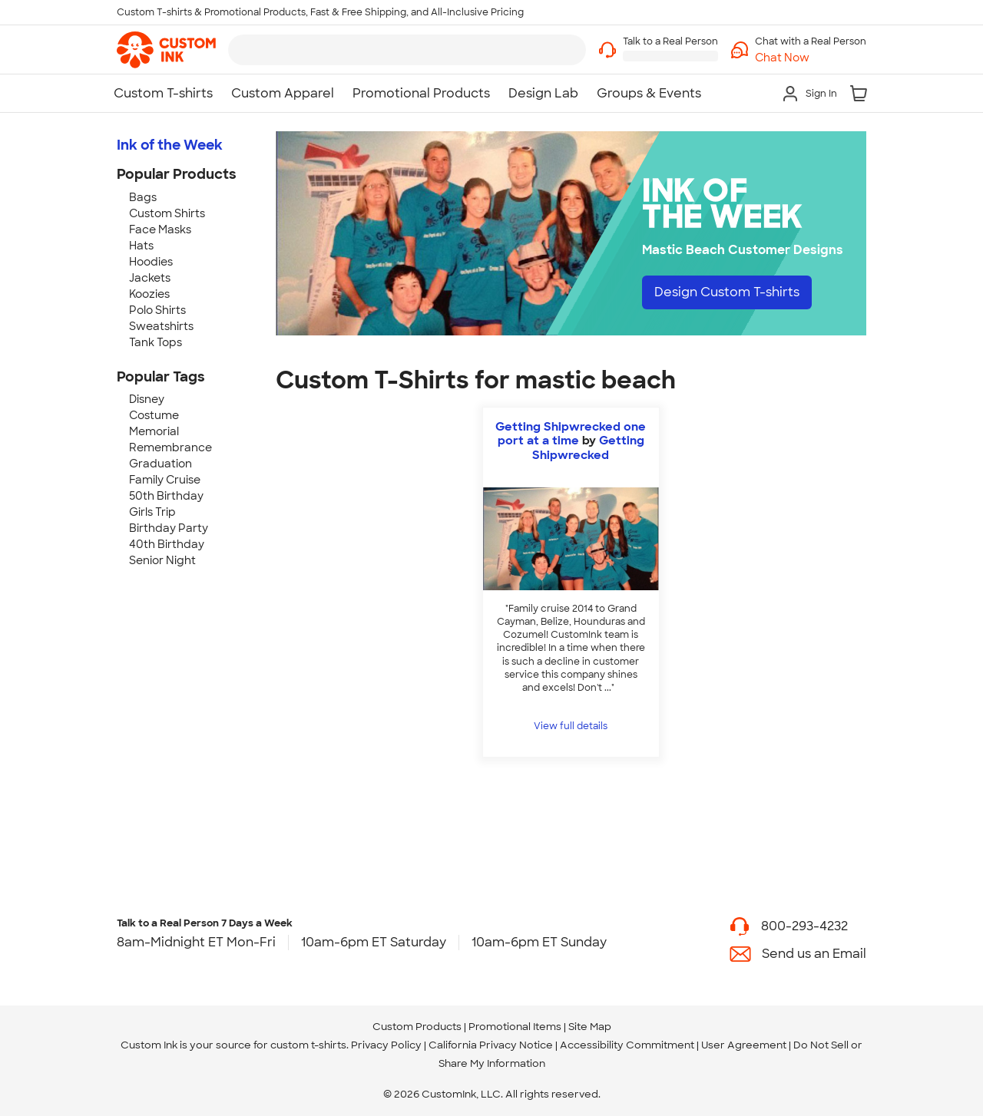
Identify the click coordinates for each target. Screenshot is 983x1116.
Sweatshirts (161, 326)
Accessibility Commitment (627, 1045)
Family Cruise (164, 480)
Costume (154, 415)
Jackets (149, 278)
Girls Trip (152, 512)
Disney (146, 399)
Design (726, 292)
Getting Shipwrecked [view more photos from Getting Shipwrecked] (588, 447)
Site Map (589, 1026)
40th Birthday (166, 544)
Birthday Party (168, 528)
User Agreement (743, 1045)
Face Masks (160, 229)
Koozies (149, 294)
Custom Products (417, 1026)
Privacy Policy (386, 1045)
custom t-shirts (308, 1045)
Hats (141, 246)
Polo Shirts (157, 310)
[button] (810, 58)
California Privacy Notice (491, 1045)
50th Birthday (166, 496)
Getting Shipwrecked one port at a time (570, 433)
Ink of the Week (170, 145)
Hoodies (151, 262)
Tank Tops (155, 342)
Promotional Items (514, 1026)
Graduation (160, 464)
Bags (143, 197)
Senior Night (162, 560)
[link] (166, 49)
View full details (570, 726)
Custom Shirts (167, 213)
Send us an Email (814, 954)
